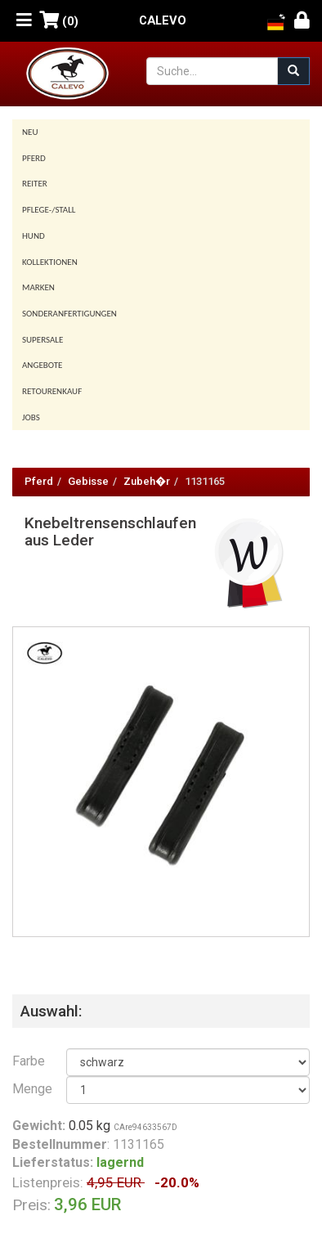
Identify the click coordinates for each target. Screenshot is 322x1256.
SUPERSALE (42, 339)
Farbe (27, 1061)
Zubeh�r (146, 481)
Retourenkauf (52, 391)
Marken (38, 287)
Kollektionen (50, 262)
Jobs (31, 417)
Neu (30, 132)
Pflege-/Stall (48, 209)
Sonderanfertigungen (69, 313)
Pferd (34, 158)
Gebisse (88, 481)
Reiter (34, 183)
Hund (33, 236)
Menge (27, 1089)
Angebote (42, 365)
